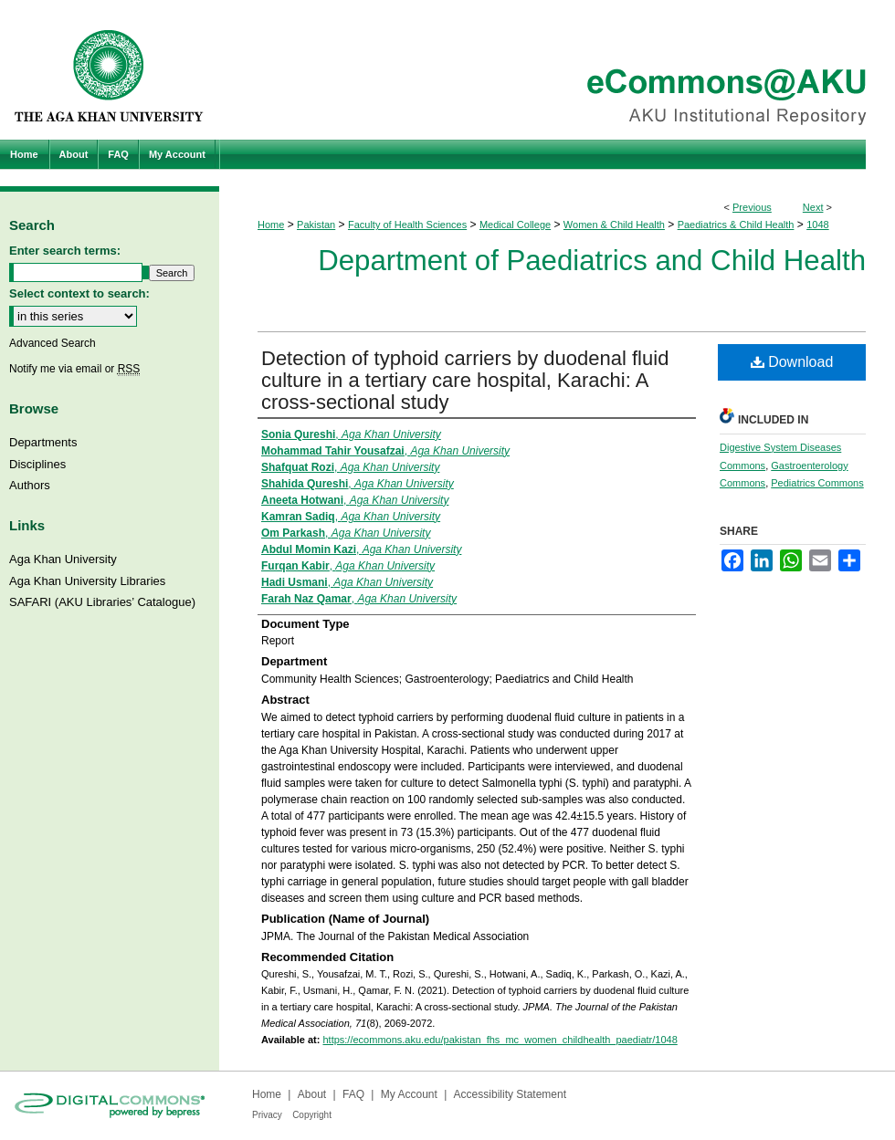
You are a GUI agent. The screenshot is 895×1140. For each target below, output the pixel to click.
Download (792, 362)
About (312, 1094)
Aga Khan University (63, 559)
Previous (752, 207)
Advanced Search (52, 343)
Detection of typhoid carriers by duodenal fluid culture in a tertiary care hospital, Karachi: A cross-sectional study (465, 380)
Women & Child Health (614, 224)
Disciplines (37, 464)
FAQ (353, 1094)
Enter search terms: (65, 250)
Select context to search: (79, 293)
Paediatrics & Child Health (736, 224)
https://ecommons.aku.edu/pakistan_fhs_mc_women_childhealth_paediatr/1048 (499, 1039)
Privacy (267, 1115)
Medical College (515, 224)
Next (813, 207)
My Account (409, 1094)
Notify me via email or (74, 368)
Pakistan (316, 224)
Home (271, 224)
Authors (29, 485)
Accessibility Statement (510, 1094)
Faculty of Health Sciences (407, 224)
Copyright (312, 1115)
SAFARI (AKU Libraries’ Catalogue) (102, 602)
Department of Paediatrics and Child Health (592, 261)
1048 (817, 224)
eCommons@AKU (557, 70)
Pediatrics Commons (817, 482)
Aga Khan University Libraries (87, 581)
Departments (43, 442)
